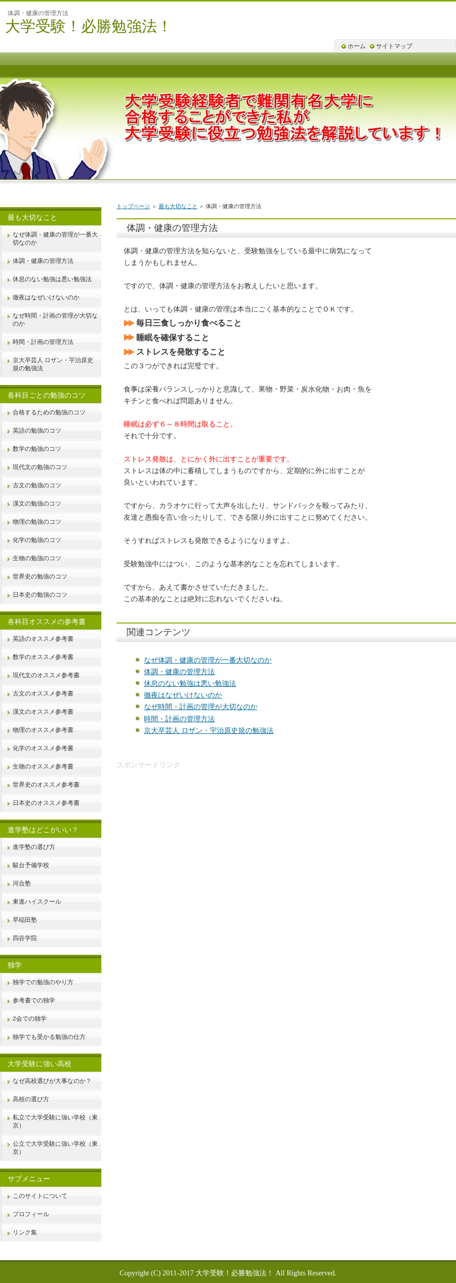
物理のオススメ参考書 (43, 729)
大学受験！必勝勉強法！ (88, 26)
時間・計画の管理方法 (179, 719)
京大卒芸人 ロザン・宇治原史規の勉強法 (209, 730)
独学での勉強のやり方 (43, 982)
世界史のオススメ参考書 (46, 784)
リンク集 (25, 1232)
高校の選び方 (31, 1099)
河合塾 (22, 883)
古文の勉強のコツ (37, 485)
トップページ (133, 206)
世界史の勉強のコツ (40, 576)
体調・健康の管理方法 (179, 672)
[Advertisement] (202, 842)
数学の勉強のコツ (37, 448)
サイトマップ (394, 46)
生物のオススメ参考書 (43, 766)
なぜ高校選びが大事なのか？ (52, 1080)
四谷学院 (25, 938)
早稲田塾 (25, 919)
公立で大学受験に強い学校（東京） (55, 1147)
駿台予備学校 (31, 865)
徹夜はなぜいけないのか (183, 695)
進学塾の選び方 (34, 846)
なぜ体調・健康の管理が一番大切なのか (208, 660)
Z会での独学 (30, 1018)
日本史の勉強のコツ (40, 594)
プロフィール (31, 1214)
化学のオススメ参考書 (43, 748)
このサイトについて (40, 1195)
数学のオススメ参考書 (43, 656)
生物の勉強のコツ (37, 558)
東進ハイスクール (37, 901)
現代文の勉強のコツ (40, 467)
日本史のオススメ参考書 (46, 802)
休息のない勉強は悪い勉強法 (190, 683)
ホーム (357, 46)
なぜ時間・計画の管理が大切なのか (200, 707)
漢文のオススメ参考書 (43, 711)
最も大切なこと (178, 206)
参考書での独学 (34, 1000)
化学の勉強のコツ (37, 539)
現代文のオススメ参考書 (46, 675)
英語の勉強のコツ (37, 430)
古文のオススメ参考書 (43, 693)
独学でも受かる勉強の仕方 (49, 1036)
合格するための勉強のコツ (49, 412)
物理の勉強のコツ (37, 521)
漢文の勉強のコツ (37, 503)
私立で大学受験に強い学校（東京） (55, 1121)
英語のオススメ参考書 (43, 638)
